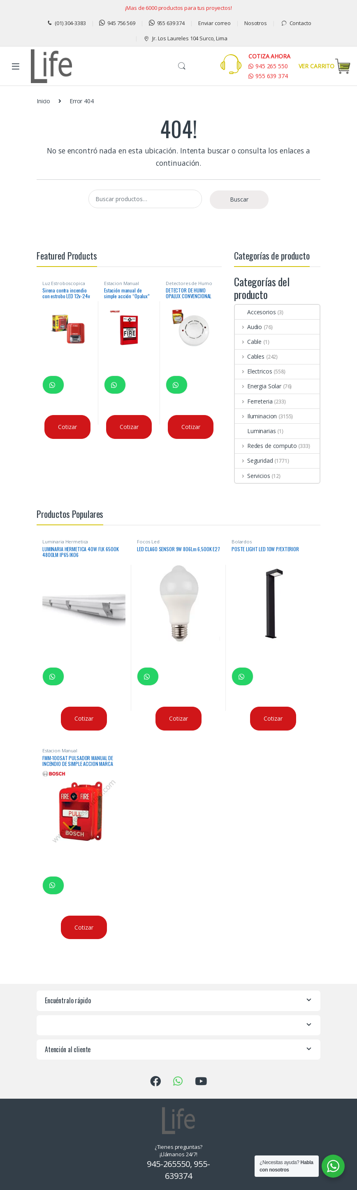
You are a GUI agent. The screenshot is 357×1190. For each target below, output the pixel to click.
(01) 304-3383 (66, 23)
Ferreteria (253, 401)
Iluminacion (256, 416)
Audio (248, 327)
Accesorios (255, 312)
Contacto (295, 23)
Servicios (252, 476)
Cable (248, 342)
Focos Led (148, 541)
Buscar (181, 66)
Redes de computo (266, 446)
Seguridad (254, 460)
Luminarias (255, 431)
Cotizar (67, 427)
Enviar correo (214, 23)
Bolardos (242, 541)
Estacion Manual (121, 283)
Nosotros (255, 23)
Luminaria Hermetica (65, 541)
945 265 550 (267, 66)
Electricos (253, 371)
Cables (249, 356)
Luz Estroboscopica (63, 283)
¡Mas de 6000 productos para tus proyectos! (178, 8)
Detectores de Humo (189, 283)
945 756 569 (117, 23)
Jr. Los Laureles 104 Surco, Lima (185, 38)
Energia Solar (258, 386)
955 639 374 (167, 23)
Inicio (43, 101)
